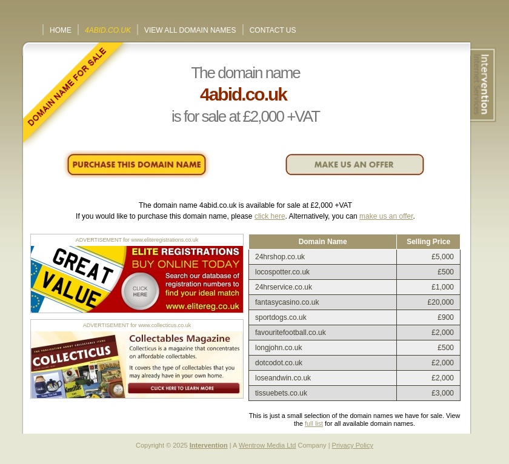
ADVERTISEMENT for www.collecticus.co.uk (137, 325)
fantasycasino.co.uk (287, 302)
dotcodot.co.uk (278, 363)
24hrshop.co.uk (280, 257)
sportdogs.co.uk (281, 317)
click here (269, 216)
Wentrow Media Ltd (267, 445)
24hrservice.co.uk (283, 287)
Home (61, 30)
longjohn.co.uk (278, 347)
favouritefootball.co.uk (290, 332)
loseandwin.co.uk (283, 378)
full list (314, 423)
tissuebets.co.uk (281, 393)
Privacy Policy (352, 445)
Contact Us (273, 30)
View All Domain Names (190, 30)
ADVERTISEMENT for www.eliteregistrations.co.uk (137, 240)
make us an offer (386, 216)
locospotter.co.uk (282, 272)
